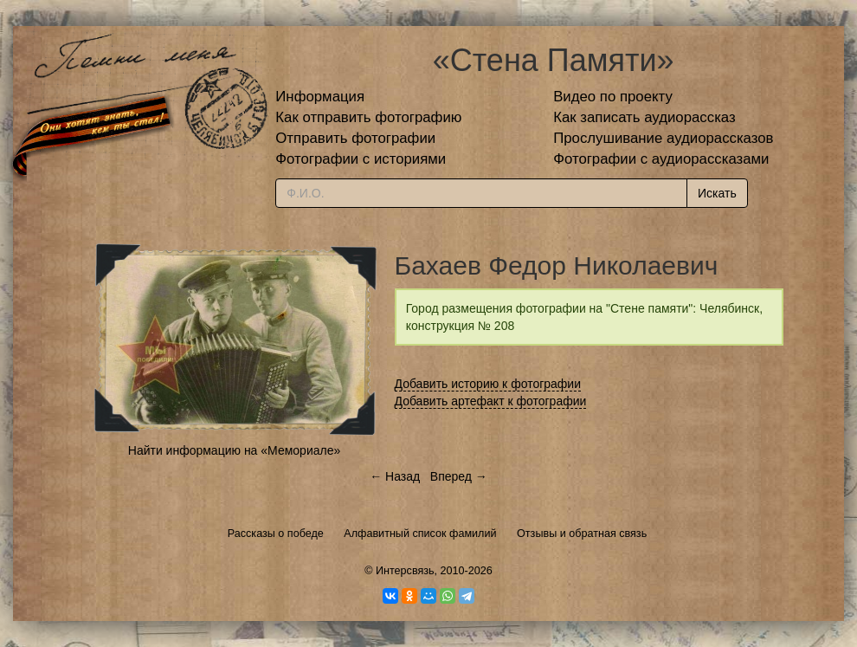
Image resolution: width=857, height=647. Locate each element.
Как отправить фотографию (368, 117)
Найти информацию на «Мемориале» (234, 450)
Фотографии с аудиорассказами (661, 159)
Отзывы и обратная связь (582, 533)
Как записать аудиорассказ (644, 117)
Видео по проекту (613, 96)
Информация (319, 96)
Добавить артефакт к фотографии (491, 401)
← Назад (395, 476)
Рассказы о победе (276, 533)
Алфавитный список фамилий (420, 533)
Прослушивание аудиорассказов (663, 138)
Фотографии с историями (360, 159)
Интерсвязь (405, 571)
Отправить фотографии (355, 138)
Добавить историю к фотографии (488, 384)
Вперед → (458, 476)
